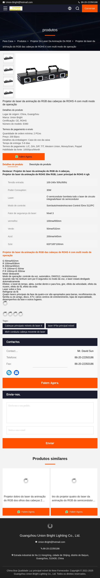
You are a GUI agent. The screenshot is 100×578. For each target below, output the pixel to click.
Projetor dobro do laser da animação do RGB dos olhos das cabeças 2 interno (25, 498)
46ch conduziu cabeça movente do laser (25, 331)
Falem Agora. (50, 383)
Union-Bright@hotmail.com (17, 2)
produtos (21, 41)
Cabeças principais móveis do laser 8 (23, 325)
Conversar (90, 8)
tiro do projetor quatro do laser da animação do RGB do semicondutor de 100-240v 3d (72, 498)
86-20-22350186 (88, 2)
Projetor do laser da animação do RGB (50, 41)
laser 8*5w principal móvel (61, 325)
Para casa (8, 41)
